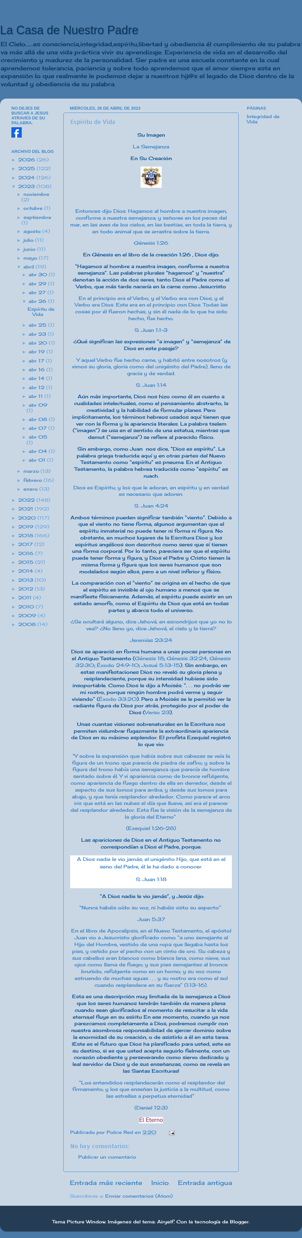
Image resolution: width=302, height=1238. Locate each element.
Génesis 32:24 (187, 658)
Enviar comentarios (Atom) (139, 1196)
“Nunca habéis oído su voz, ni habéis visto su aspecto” (151, 908)
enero (31, 489)
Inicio (160, 1183)
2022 (27, 500)
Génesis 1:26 (151, 243)
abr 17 (37, 360)
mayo (31, 258)
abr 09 (38, 405)
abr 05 (38, 437)
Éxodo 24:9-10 (118, 665)
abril (29, 266)
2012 (26, 589)
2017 (26, 544)
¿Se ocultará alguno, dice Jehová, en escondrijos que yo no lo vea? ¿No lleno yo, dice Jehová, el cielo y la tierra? (151, 625)
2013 (26, 580)
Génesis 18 (149, 658)
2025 (27, 168)
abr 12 (37, 387)
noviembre (36, 194)
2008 (27, 624)
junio (30, 249)
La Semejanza (151, 146)
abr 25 (38, 325)
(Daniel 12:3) (151, 1108)
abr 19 (37, 351)
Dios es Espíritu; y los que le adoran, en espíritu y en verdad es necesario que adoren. (151, 490)
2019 (26, 526)
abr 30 (39, 274)
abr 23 (38, 334)
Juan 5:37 (151, 919)
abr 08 (39, 419)
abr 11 (36, 396)
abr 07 (38, 428)
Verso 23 (157, 712)
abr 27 (38, 292)
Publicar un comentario (107, 1157)
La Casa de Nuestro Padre (69, 30)
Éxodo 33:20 (118, 699)
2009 (28, 615)
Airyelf (165, 1221)
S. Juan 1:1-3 (151, 330)
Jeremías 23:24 (151, 640)
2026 (27, 159)
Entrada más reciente (106, 1183)
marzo (32, 471)
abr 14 (37, 378)
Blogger (239, 1221)
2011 (25, 597)
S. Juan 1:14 (151, 385)
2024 (27, 177)
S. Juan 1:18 (151, 879)
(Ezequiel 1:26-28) (151, 828)
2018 (26, 535)
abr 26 (38, 301)
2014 (26, 571)
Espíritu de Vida (41, 311)
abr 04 (39, 451)
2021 (26, 508)
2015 (26, 562)
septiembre (37, 217)
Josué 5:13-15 (161, 665)
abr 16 (37, 369)
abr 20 (39, 343)
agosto (32, 231)
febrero (33, 480)
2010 (27, 606)
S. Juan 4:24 (151, 506)
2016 (26, 553)
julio (29, 240)
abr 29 (38, 283)
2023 (27, 186)
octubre (33, 208)
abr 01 (38, 460)
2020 (27, 518)
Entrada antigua (205, 1183)
